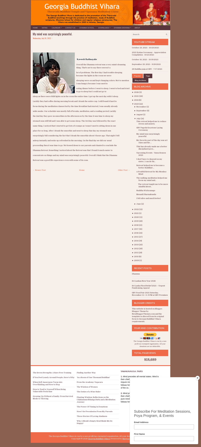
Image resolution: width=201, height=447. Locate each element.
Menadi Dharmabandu (146, 194)
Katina (44, 28)
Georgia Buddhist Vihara (99, 439)
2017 (136, 229)
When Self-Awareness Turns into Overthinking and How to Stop (47, 383)
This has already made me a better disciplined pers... (151, 147)
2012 (136, 249)
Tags (148, 76)
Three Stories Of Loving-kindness (92, 416)
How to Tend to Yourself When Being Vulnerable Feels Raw (49, 390)
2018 (136, 225)
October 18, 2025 (139, 59)
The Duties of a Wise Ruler (89, 392)
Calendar (57, 27)
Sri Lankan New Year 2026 (144, 281)
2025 (136, 96)
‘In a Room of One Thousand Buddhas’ (93, 377)
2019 (136, 221)
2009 (136, 260)
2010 (136, 256)
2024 (136, 100)
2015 (136, 237)
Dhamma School (86, 28)
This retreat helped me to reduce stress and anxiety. (151, 122)
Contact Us (70, 28)
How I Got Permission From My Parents (95, 411)
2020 (136, 217)
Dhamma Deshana (123, 27)
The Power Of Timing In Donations (92, 407)
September (141, 111)
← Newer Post (39, 170)
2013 (136, 245)
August (139, 114)
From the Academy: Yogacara (90, 382)
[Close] (197, 378)
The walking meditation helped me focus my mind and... (151, 179)
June (138, 204)
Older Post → (124, 170)
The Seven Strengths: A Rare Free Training (52, 373)
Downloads (105, 27)
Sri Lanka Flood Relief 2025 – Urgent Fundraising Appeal (148, 287)
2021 (136, 213)
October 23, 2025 (139, 48)
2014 (136, 241)
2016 (136, 233)
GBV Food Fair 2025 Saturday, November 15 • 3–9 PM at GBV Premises (150, 294)
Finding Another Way (86, 373)
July (138, 119)
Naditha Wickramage (145, 190)
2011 (136, 253)
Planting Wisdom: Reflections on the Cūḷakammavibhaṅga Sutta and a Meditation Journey (96, 399)
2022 (136, 209)
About (137, 28)
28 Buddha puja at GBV (142, 69)
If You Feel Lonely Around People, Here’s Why (53, 377)
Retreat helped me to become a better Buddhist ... (150, 166)
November (141, 107)
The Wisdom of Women (87, 387)
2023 (136, 104)
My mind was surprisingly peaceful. (52, 34)
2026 (136, 92)
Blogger (158, 309)
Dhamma (136, 274)
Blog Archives (140, 80)
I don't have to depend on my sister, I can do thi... (149, 160)
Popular (137, 76)
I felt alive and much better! (148, 198)
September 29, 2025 (141, 64)
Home (35, 28)
